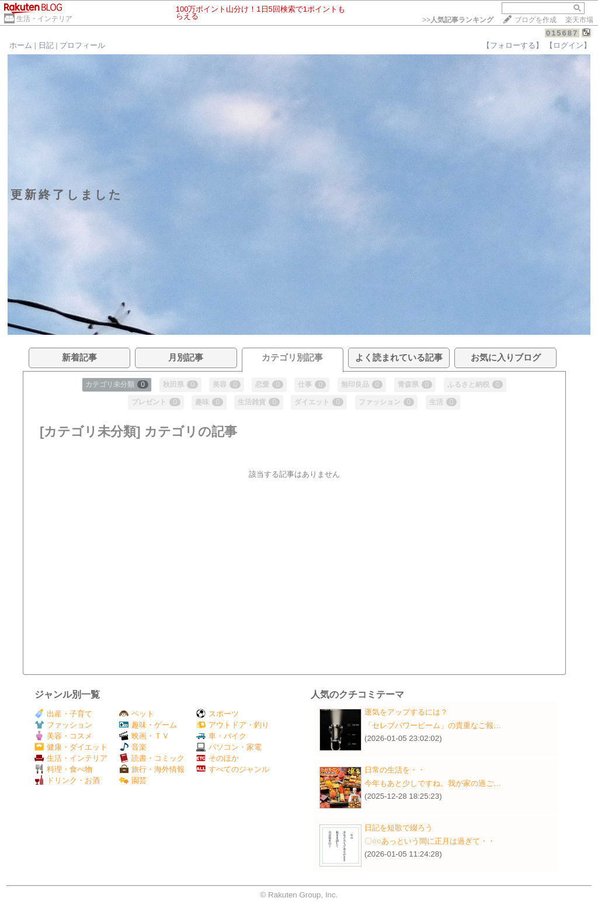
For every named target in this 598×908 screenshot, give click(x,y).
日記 (46, 45)
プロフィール (82, 45)
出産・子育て (63, 713)
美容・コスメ (63, 736)
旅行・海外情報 (152, 769)
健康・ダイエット (70, 747)
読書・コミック (152, 758)
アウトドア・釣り (232, 724)
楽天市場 (579, 20)
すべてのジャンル (232, 769)
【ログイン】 (568, 45)
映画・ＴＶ (144, 736)
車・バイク (221, 736)
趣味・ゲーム (148, 724)
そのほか (217, 758)
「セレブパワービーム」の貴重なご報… (432, 725)
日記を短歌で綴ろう (398, 827)
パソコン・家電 (229, 747)
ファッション (63, 724)
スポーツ (217, 713)
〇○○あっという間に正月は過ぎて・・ (429, 841)
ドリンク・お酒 (67, 780)
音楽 (133, 747)
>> (457, 20)
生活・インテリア (44, 19)
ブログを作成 (535, 20)
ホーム (20, 45)
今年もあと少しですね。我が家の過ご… (432, 783)
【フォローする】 (512, 45)
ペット (136, 713)
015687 (562, 33)
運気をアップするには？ (406, 712)
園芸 (133, 780)
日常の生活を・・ (394, 769)
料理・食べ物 (63, 769)
